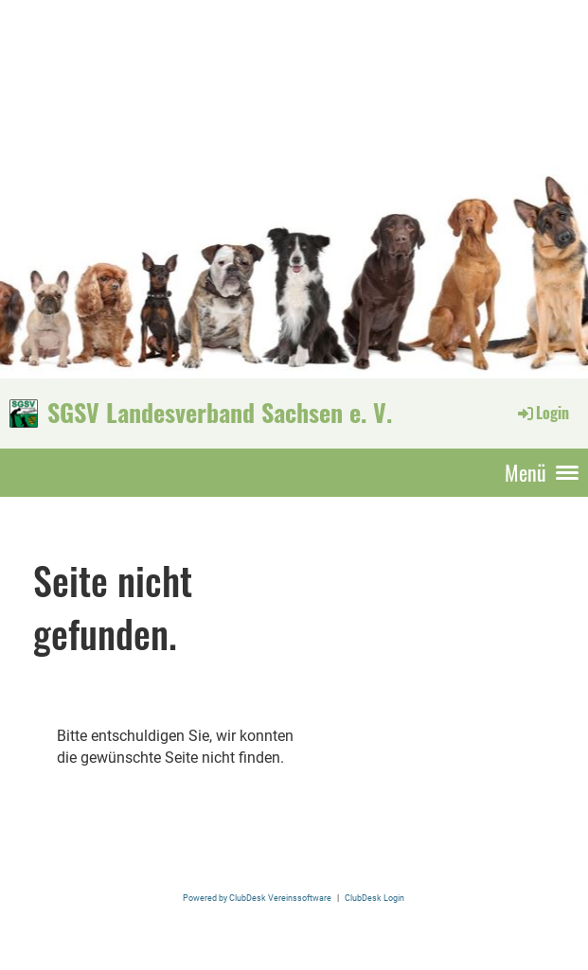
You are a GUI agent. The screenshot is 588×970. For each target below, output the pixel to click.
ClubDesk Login (374, 897)
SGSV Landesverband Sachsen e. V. (219, 413)
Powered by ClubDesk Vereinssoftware (257, 897)
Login (542, 412)
